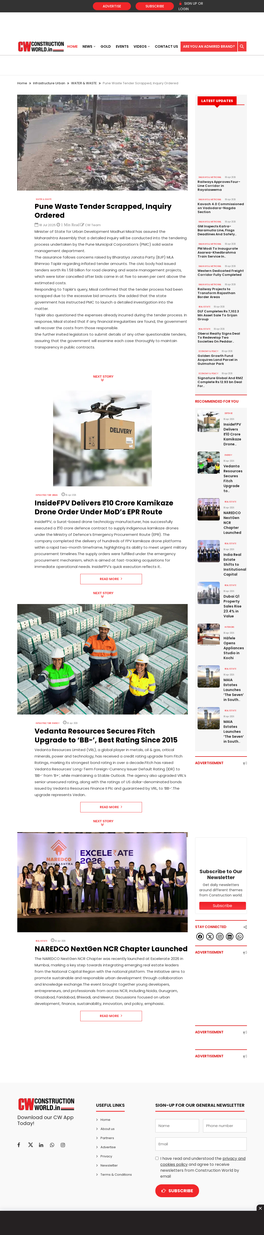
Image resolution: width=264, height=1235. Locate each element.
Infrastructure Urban (49, 83)
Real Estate (41, 941)
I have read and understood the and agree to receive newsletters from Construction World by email (202, 1167)
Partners (107, 1138)
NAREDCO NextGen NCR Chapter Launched (232, 522)
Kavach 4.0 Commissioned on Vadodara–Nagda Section (221, 208)
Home (72, 46)
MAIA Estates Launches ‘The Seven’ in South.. (233, 689)
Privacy (106, 1156)
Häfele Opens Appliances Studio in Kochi (233, 648)
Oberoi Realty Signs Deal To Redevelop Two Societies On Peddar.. (219, 338)
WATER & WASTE (84, 83)
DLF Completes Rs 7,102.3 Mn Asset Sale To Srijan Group (218, 315)
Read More (111, 579)
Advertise (112, 6)
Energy (228, 455)
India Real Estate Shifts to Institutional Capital (233, 564)
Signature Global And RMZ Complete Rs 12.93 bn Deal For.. (220, 382)
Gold (106, 46)
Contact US (166, 46)
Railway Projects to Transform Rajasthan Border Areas (216, 293)
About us (108, 1129)
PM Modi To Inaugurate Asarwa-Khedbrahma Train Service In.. (218, 253)
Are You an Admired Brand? (209, 46)
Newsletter (109, 1165)
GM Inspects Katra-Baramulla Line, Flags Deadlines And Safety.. (217, 230)
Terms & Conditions (116, 1174)
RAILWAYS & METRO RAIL (210, 177)
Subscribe (154, 6)
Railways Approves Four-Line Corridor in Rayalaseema (219, 186)
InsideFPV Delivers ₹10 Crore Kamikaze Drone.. (232, 434)
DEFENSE (229, 413)
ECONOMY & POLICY (208, 351)
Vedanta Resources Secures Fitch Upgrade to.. (233, 478)
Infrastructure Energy (48, 723)
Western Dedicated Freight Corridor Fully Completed (221, 273)
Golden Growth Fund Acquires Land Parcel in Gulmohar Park (218, 360)
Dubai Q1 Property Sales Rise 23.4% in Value (232, 606)
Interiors (229, 627)
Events (122, 46)
